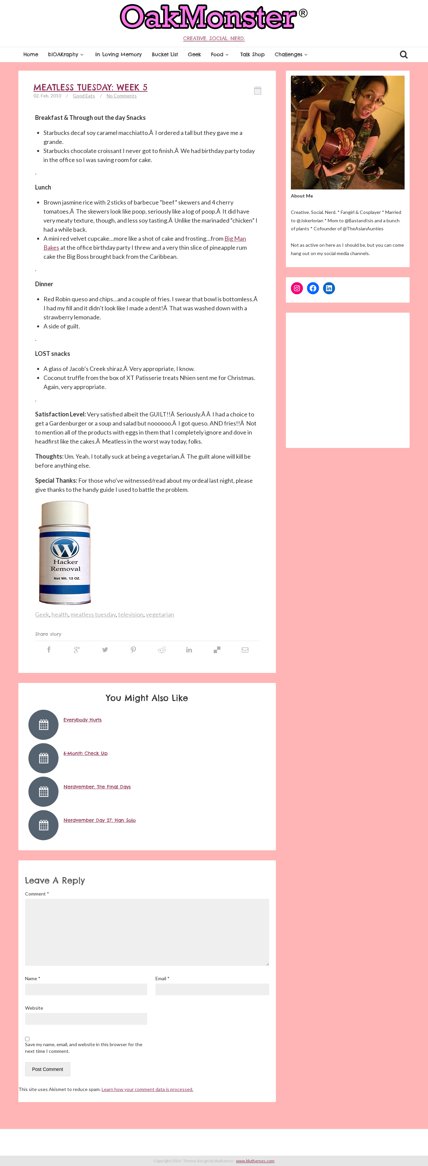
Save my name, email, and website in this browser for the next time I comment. (83, 1047)
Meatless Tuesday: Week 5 (90, 87)
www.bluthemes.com (255, 1160)
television (130, 614)
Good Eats (84, 95)
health (59, 614)
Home (30, 54)
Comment (37, 894)
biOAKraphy (66, 54)
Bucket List (165, 54)
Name (32, 978)
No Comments (122, 95)
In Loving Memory (118, 54)
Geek (194, 54)
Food (220, 54)
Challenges (292, 54)
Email (162, 978)
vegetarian (160, 614)
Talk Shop (252, 54)
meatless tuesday (93, 614)
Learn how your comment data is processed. (147, 1089)
